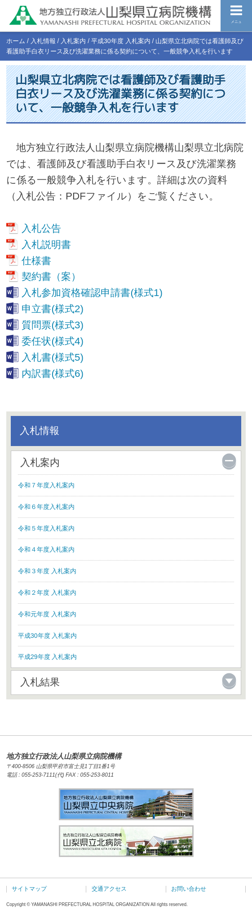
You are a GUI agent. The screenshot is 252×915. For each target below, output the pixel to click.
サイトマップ (29, 889)
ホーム (15, 40)
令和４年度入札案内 (46, 549)
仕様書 (36, 260)
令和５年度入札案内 (46, 528)
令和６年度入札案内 (46, 506)
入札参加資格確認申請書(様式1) (92, 292)
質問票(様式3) (52, 325)
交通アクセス (109, 889)
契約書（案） (51, 276)
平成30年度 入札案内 (120, 40)
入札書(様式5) (52, 357)
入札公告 (41, 228)
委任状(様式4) (52, 341)
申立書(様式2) (52, 308)
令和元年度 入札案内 (47, 614)
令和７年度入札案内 (46, 485)
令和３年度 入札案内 (47, 571)
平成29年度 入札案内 (47, 656)
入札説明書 (46, 244)
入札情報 (43, 40)
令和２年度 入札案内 (47, 592)
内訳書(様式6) (52, 373)
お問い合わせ (188, 889)
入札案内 (73, 40)
